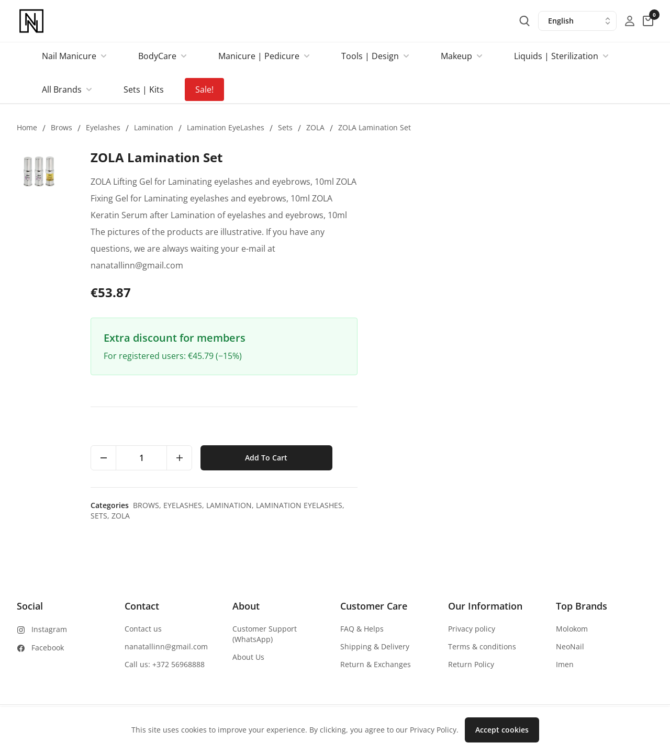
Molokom (572, 629)
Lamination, (527, 505)
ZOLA (315, 127)
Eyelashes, (481, 505)
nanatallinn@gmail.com (166, 646)
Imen (565, 664)
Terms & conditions (482, 646)
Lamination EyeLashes (225, 127)
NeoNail (570, 646)
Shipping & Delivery (374, 646)
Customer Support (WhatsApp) (264, 634)
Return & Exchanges (375, 664)
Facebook (47, 647)
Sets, (397, 516)
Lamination (153, 127)
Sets (285, 127)
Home (27, 127)
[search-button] (524, 21)
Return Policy (471, 664)
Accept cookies (502, 730)
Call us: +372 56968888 (165, 664)
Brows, (444, 505)
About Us (248, 657)
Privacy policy (471, 629)
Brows (61, 127)
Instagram (49, 629)
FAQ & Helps (362, 629)
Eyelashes (103, 127)
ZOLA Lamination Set (374, 127)
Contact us (143, 629)
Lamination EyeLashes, (596, 505)
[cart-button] (648, 21)
